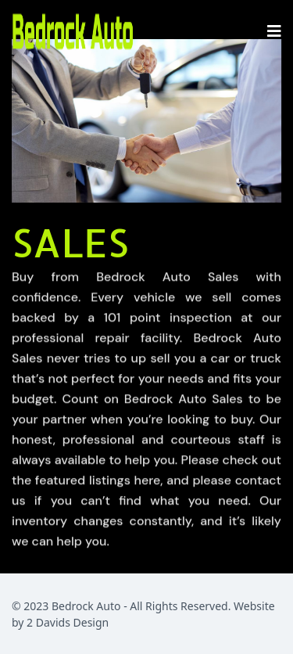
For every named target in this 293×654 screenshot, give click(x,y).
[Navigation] (274, 31)
